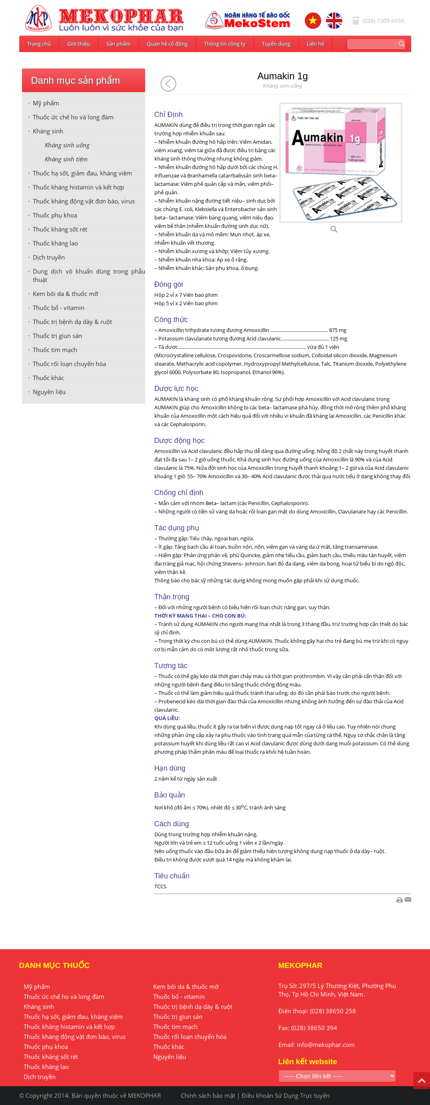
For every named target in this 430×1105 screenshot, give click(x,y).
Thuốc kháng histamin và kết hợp (78, 187)
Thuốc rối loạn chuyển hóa (69, 364)
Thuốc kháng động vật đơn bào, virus (84, 201)
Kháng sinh (48, 131)
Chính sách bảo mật (208, 1095)
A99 (343, 231)
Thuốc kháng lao (55, 243)
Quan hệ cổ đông (167, 43)
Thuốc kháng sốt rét (60, 229)
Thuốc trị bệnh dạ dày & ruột (72, 322)
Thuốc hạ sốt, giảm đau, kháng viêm (82, 173)
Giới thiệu (78, 43)
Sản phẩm (118, 43)
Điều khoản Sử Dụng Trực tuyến (286, 1095)
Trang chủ (39, 43)
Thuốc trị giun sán (57, 336)
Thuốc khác (48, 378)
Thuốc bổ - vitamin (58, 308)
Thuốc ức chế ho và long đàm (73, 117)
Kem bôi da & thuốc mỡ (65, 294)
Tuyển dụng (276, 43)
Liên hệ (315, 43)
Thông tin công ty (225, 43)
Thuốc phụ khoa (55, 215)
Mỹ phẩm (46, 103)
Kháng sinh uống (67, 145)
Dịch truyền (49, 257)
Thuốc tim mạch (55, 350)
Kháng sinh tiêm (66, 159)
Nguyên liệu (49, 392)
